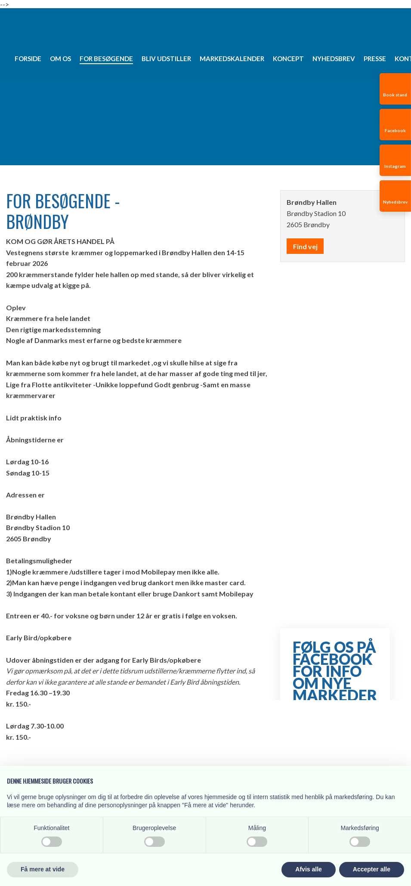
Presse (375, 58)
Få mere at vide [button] (43, 869)
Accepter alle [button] (371, 869)
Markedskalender (232, 58)
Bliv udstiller (166, 58)
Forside (28, 58)
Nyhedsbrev (333, 58)
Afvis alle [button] (308, 869)
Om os (60, 58)
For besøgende (106, 58)
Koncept (288, 58)
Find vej (305, 246)
